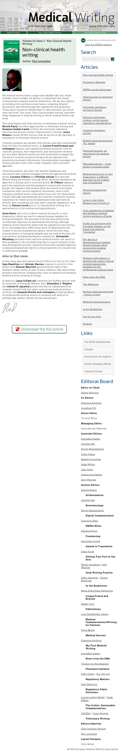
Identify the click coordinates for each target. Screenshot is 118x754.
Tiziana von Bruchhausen (95, 663)
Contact (88, 349)
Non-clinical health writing (95, 32)
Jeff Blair (86, 713)
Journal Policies (93, 371)
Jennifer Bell (88, 443)
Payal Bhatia (88, 630)
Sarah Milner (88, 464)
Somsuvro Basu (89, 520)
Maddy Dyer (87, 604)
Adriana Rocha (89, 530)
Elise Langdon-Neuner (93, 728)
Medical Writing (13, 32)
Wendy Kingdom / (91, 564)
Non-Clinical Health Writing (50, 32)
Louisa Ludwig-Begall (93, 697)
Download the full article (39, 329)
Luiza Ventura (100, 713)
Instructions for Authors (97, 356)
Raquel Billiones (90, 392)
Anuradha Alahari (90, 438)
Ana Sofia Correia (90, 541)
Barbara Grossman (91, 459)
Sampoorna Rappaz (91, 474)
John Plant (87, 469)
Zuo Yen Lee (103, 673)
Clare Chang (87, 673)
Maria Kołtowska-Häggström (97, 590)
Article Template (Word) (97, 363)
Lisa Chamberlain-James (94, 614)
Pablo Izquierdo (89, 577)
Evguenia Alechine (91, 403)
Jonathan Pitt (88, 408)
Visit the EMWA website (98, 43)
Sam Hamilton (89, 684)
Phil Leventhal (41, 61)
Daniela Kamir (89, 490)
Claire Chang (88, 454)
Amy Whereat (88, 479)
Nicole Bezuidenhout (92, 449)
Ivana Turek (87, 551)
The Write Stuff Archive (97, 341)
